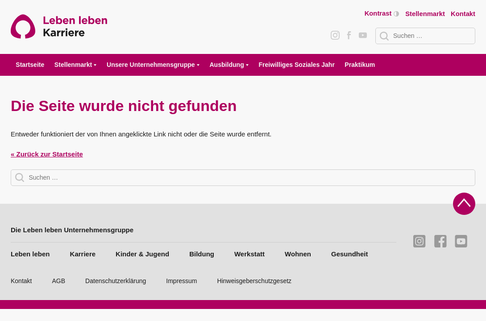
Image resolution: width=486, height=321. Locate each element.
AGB (59, 280)
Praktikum (360, 64)
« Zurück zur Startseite (47, 154)
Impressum (181, 280)
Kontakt (463, 13)
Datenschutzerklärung (115, 280)
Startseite (30, 64)
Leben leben (30, 254)
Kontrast (382, 13)
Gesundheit (349, 254)
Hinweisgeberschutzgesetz (254, 280)
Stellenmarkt (425, 13)
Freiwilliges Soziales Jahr (296, 64)
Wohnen (298, 254)
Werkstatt (249, 254)
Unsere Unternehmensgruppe (151, 64)
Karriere (83, 254)
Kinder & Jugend (142, 254)
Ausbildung (226, 64)
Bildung (201, 254)
